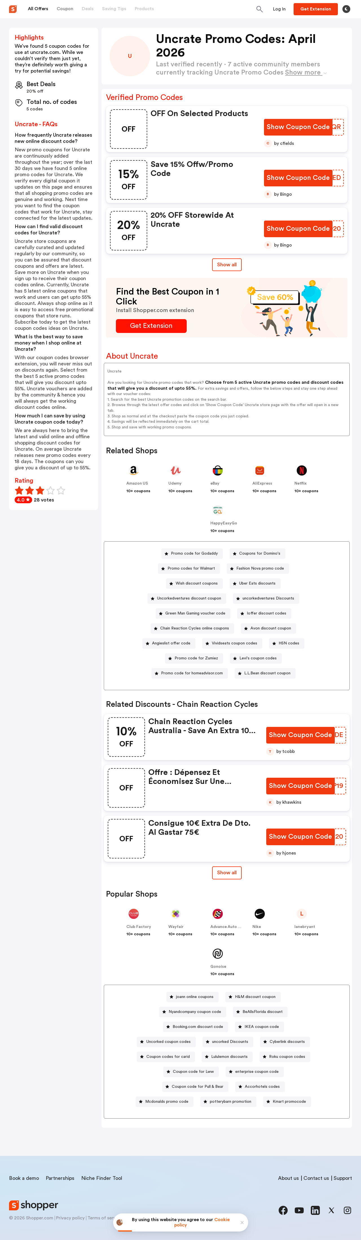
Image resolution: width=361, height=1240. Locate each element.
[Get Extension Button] (151, 326)
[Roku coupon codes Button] (284, 1057)
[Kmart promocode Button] (287, 1102)
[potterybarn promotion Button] (228, 1102)
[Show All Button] (227, 872)
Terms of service (104, 1218)
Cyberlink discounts (287, 1042)
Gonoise (218, 967)
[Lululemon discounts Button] (227, 1057)
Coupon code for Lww (193, 1072)
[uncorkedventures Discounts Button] (266, 598)
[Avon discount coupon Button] (268, 628)
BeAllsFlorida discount (263, 1012)
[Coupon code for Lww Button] (191, 1072)
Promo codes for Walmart (191, 568)
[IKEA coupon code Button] (259, 1027)
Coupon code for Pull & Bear (197, 1087)
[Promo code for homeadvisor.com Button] (189, 673)
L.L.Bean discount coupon (267, 673)
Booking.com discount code (198, 1027)
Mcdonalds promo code (166, 1102)
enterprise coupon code (257, 1072)
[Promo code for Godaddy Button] (192, 553)
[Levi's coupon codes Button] (256, 658)
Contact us (316, 1178)
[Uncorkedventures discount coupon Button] (187, 598)
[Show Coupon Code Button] (298, 127)
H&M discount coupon (255, 997)
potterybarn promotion (230, 1102)
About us (288, 1178)
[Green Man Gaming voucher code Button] (193, 613)
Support (343, 1178)
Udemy (175, 483)
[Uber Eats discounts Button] (255, 583)
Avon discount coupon (270, 628)
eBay (214, 483)
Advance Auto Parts (229, 927)
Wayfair (176, 927)
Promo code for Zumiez (196, 658)
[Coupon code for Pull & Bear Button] (195, 1087)
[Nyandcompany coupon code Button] (192, 1012)
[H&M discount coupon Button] (253, 997)
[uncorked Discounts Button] (227, 1042)
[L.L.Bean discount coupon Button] (265, 673)
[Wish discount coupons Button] (194, 583)
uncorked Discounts (230, 1042)
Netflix (300, 483)
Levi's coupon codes (258, 658)
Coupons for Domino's (259, 553)
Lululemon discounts (229, 1057)
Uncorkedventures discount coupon (189, 598)
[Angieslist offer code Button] (168, 643)
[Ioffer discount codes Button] (264, 613)
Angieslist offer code (171, 643)
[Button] (279, 9)
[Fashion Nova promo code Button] (258, 568)
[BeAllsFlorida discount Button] (260, 1012)
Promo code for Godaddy (194, 553)
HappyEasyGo (223, 523)
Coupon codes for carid (168, 1057)
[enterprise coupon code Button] (255, 1072)
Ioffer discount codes (266, 613)
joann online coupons (194, 997)
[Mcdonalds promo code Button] (164, 1102)
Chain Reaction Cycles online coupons (194, 628)
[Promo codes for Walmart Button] (189, 568)
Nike (256, 927)
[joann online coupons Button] (192, 997)
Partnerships (60, 1178)
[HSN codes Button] (286, 643)
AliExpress (262, 483)
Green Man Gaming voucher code (195, 613)
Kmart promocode (289, 1102)
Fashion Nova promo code (260, 568)
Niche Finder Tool (101, 1178)
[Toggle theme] (346, 9)
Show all (227, 872)
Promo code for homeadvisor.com (192, 673)
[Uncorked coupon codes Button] (166, 1042)
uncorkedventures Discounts (268, 598)
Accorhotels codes (262, 1087)
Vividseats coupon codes (234, 643)
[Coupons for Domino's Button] (257, 553)
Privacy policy (70, 1218)
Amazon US (137, 483)
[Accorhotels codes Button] (260, 1087)
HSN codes (289, 643)
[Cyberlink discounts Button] (285, 1042)
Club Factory (138, 927)
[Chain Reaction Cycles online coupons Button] (192, 628)
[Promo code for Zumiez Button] (194, 658)
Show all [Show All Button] (227, 264)
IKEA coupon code (262, 1027)
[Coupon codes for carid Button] (166, 1057)
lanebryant (304, 927)
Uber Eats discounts (257, 583)
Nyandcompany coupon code (195, 1012)
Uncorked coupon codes (168, 1042)
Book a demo (24, 1178)
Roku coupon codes (287, 1057)
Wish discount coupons (197, 583)
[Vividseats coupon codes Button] (232, 643)
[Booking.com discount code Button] (195, 1027)
